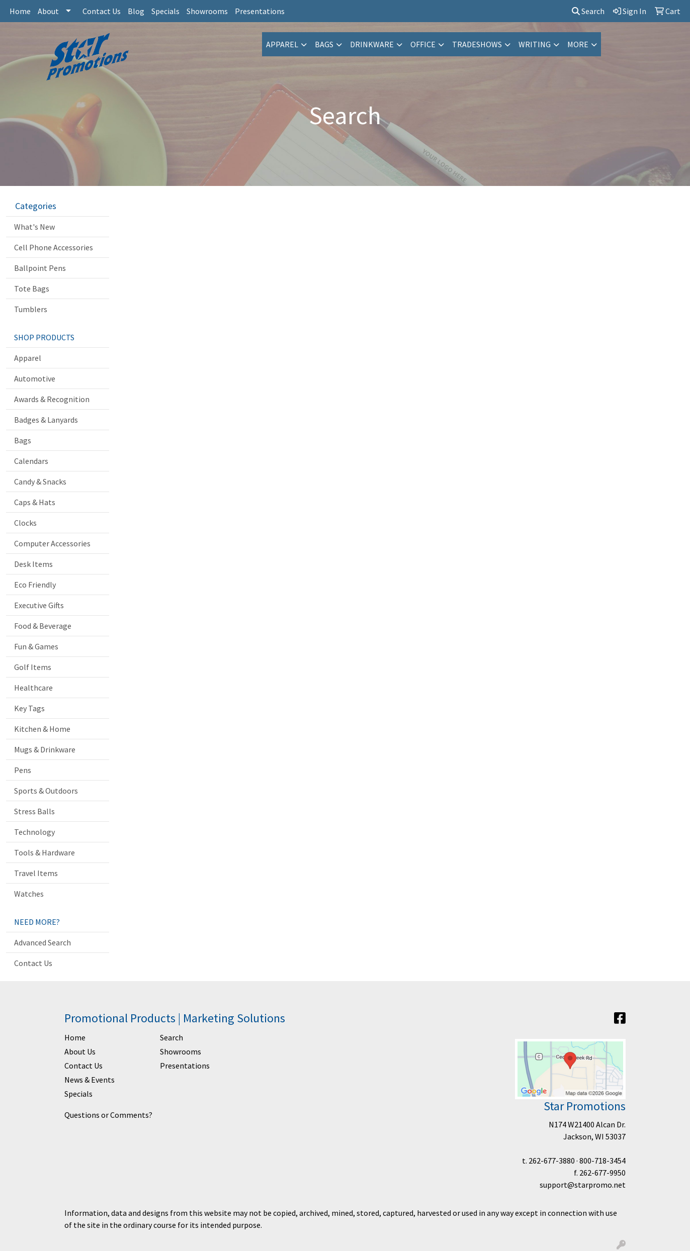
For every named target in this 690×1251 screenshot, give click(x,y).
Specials (165, 11)
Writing (535, 44)
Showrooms (207, 11)
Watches (29, 894)
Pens (22, 770)
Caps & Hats (34, 502)
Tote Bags (31, 288)
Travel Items (36, 873)
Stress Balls (34, 811)
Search (588, 11)
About (48, 11)
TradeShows (477, 44)
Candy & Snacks (40, 481)
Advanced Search (42, 942)
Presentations (260, 11)
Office (423, 44)
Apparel (282, 44)
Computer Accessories (52, 543)
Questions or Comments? (108, 1115)
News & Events (89, 1080)
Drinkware (372, 44)
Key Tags (29, 708)
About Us (80, 1051)
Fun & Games (36, 646)
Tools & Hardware (44, 852)
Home (20, 11)
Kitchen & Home (42, 729)
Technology (34, 832)
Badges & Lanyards (46, 420)
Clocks (25, 523)
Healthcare (33, 688)
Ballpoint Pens (40, 268)
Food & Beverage (42, 626)
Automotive (34, 378)
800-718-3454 (602, 1161)
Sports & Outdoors (46, 791)
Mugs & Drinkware (44, 749)
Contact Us (101, 11)
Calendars (31, 461)
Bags (324, 44)
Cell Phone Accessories (53, 247)
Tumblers (30, 309)
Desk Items (33, 564)
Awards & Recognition (52, 399)
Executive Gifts (39, 605)
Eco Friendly (35, 585)
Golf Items (32, 667)
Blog (136, 11)
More (577, 44)
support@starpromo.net (583, 1185)
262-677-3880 (552, 1161)
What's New (34, 227)
